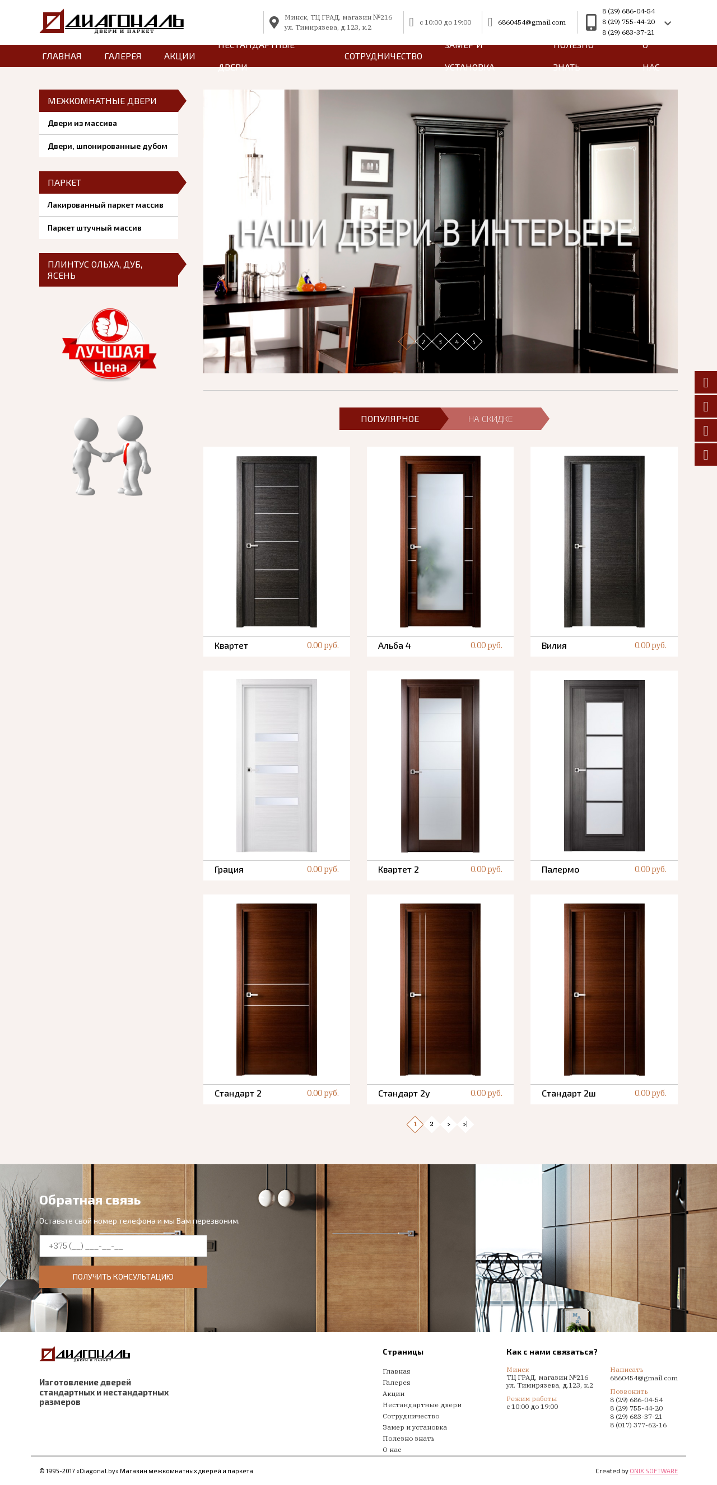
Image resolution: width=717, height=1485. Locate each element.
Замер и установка (470, 55)
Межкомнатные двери (102, 100)
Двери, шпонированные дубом (107, 146)
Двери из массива (82, 123)
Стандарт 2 (238, 1093)
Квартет (231, 645)
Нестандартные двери (256, 55)
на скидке (490, 418)
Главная (396, 1371)
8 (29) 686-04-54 (628, 11)
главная (62, 55)
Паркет (64, 182)
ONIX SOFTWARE (654, 1470)
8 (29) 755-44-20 (628, 21)
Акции (179, 55)
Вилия (554, 645)
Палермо (560, 869)
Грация (229, 869)
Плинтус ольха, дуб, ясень (95, 269)
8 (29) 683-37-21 (628, 32)
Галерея (123, 55)
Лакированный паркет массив (106, 204)
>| (465, 1124)
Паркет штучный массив (95, 227)
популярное (390, 418)
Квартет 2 (398, 869)
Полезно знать (573, 55)
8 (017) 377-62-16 (638, 1425)
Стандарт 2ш (569, 1093)
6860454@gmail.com (532, 22)
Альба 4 (394, 645)
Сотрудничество (383, 55)
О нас (651, 55)
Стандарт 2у (404, 1093)
